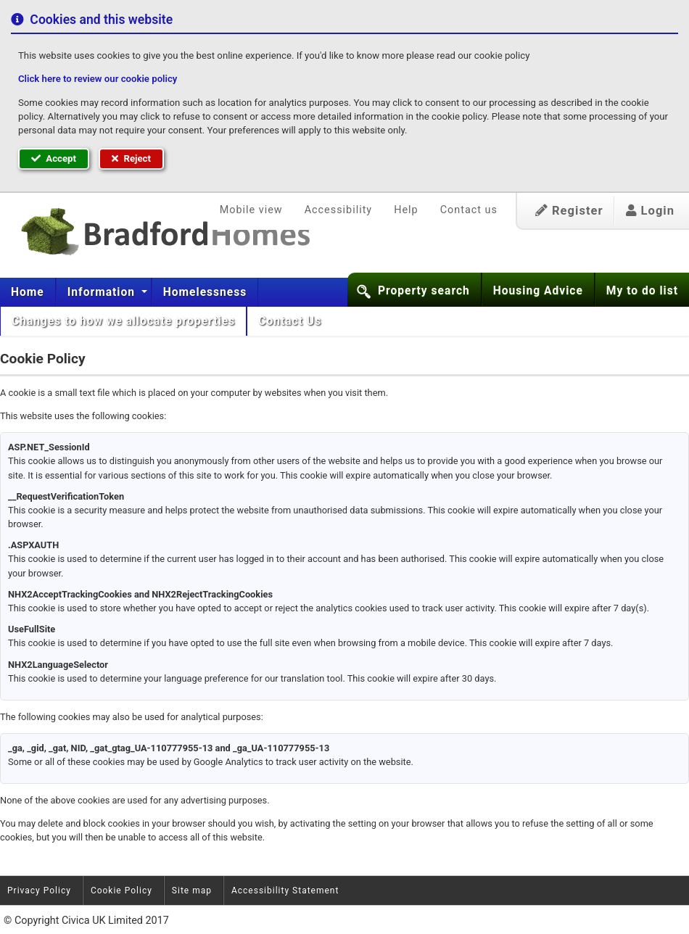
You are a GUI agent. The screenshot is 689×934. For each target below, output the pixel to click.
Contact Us (291, 321)
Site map (192, 890)
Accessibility (339, 210)
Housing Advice (538, 290)
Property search (424, 290)
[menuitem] (28, 292)
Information (103, 292)
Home (27, 292)
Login (650, 211)
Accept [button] (53, 158)
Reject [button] (131, 158)
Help (406, 210)
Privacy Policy (39, 890)
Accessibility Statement (285, 890)
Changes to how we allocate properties (123, 321)
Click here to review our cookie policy (97, 78)
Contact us (469, 210)
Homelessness (205, 292)
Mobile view (251, 210)
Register (569, 211)
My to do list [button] (642, 290)
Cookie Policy (121, 890)
